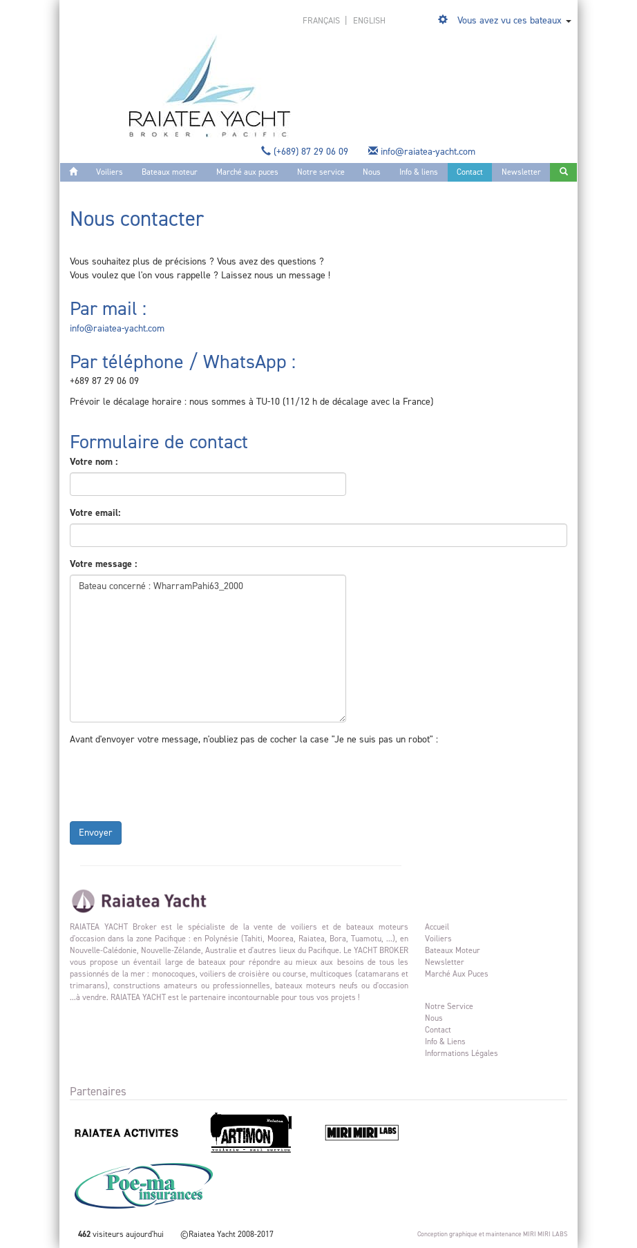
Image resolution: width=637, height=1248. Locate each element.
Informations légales (461, 1053)
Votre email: (95, 512)
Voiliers (109, 171)
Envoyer (96, 832)
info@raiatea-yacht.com (423, 151)
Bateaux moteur (170, 171)
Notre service (321, 171)
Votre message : (103, 563)
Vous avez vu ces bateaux (509, 20)
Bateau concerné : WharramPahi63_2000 (208, 648)
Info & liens (418, 171)
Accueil (437, 926)
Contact (470, 171)
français (322, 20)
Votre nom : (93, 461)
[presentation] (175, 780)
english (369, 20)
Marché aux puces (247, 171)
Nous (372, 171)
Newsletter (521, 171)
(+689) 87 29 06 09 (306, 151)
